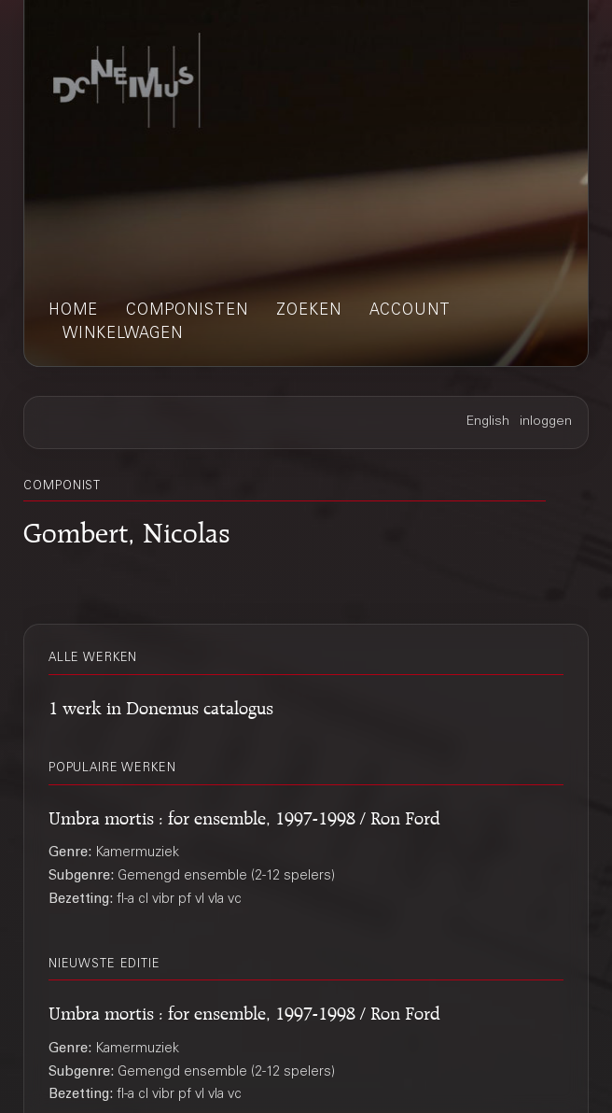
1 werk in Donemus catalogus (161, 705)
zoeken (308, 310)
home (73, 310)
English (487, 422)
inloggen (546, 422)
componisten (187, 310)
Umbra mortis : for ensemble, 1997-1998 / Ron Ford (244, 815)
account (410, 310)
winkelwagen (123, 334)
